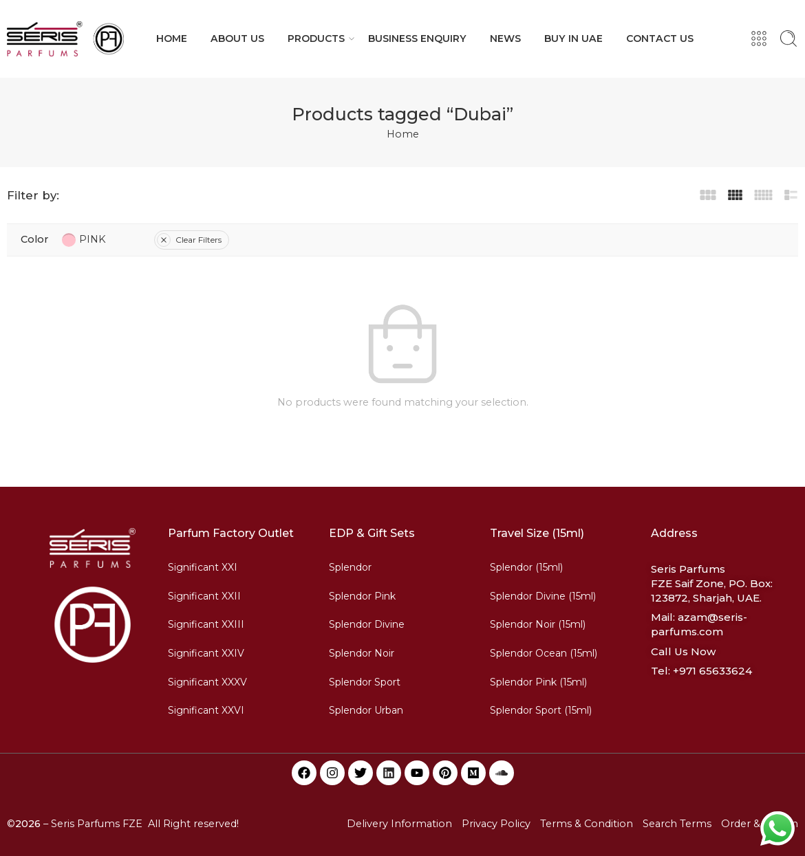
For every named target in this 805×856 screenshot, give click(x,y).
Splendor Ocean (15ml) (543, 653)
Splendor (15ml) (526, 567)
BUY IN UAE (573, 38)
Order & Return (759, 823)
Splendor (350, 567)
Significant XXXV (207, 682)
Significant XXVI (206, 710)
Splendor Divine (367, 624)
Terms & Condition (586, 823)
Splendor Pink (362, 596)
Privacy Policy (496, 823)
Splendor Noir (361, 653)
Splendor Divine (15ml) (543, 596)
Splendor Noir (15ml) (538, 624)
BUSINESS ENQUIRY (417, 38)
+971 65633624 (712, 670)
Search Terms (677, 823)
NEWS (505, 38)
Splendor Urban (366, 710)
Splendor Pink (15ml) (538, 682)
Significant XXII (204, 596)
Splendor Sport (364, 682)
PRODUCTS (316, 38)
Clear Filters (189, 239)
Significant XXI (202, 567)
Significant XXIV (206, 653)
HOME (171, 38)
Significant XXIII (206, 624)
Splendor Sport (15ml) (541, 710)
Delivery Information (399, 823)
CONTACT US (660, 38)
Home (403, 134)
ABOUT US (237, 38)
